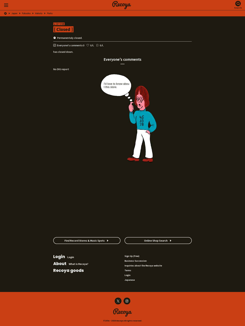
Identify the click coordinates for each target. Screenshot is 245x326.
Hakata (38, 13)
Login (63, 257)
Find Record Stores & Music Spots (84, 240)
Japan (14, 13)
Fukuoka (26, 13)
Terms (128, 270)
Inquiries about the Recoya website (143, 265)
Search (238, 7)
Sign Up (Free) (132, 256)
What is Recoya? (70, 263)
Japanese (130, 279)
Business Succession (136, 260)
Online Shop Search (156, 240)
